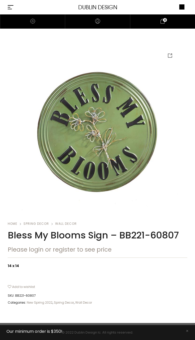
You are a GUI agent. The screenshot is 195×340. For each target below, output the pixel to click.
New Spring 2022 (40, 302)
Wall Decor (66, 223)
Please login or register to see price (60, 249)
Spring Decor (36, 223)
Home (12, 223)
